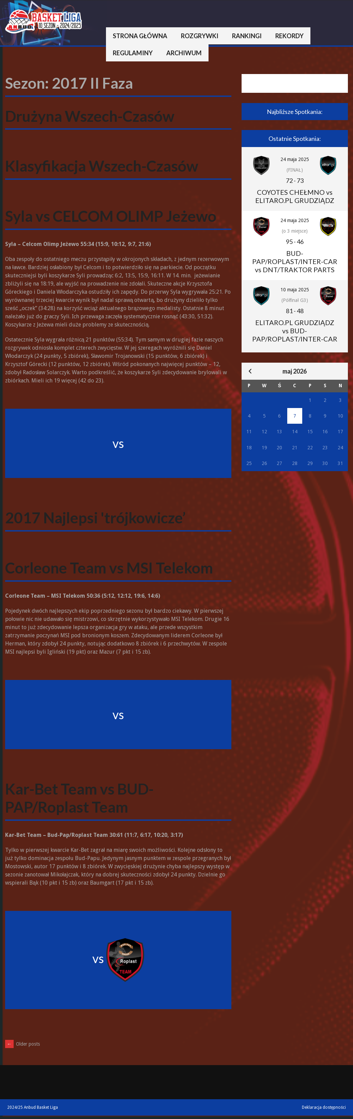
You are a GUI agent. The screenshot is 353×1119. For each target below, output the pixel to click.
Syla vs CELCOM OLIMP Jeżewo (110, 216)
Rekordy (289, 36)
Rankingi (247, 36)
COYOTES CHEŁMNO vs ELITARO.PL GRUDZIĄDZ (294, 196)
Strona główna (140, 36)
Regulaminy (133, 53)
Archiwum (184, 53)
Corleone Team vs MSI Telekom (109, 568)
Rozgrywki (199, 36)
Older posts (22, 1044)
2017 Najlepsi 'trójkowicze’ (95, 517)
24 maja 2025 (294, 159)
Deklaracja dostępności (324, 1107)
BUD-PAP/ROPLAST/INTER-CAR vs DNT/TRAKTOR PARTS (294, 261)
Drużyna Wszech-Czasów (89, 116)
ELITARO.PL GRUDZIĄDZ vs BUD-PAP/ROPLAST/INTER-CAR (294, 330)
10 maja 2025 (294, 289)
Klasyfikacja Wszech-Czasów (101, 166)
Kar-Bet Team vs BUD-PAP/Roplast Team (79, 798)
